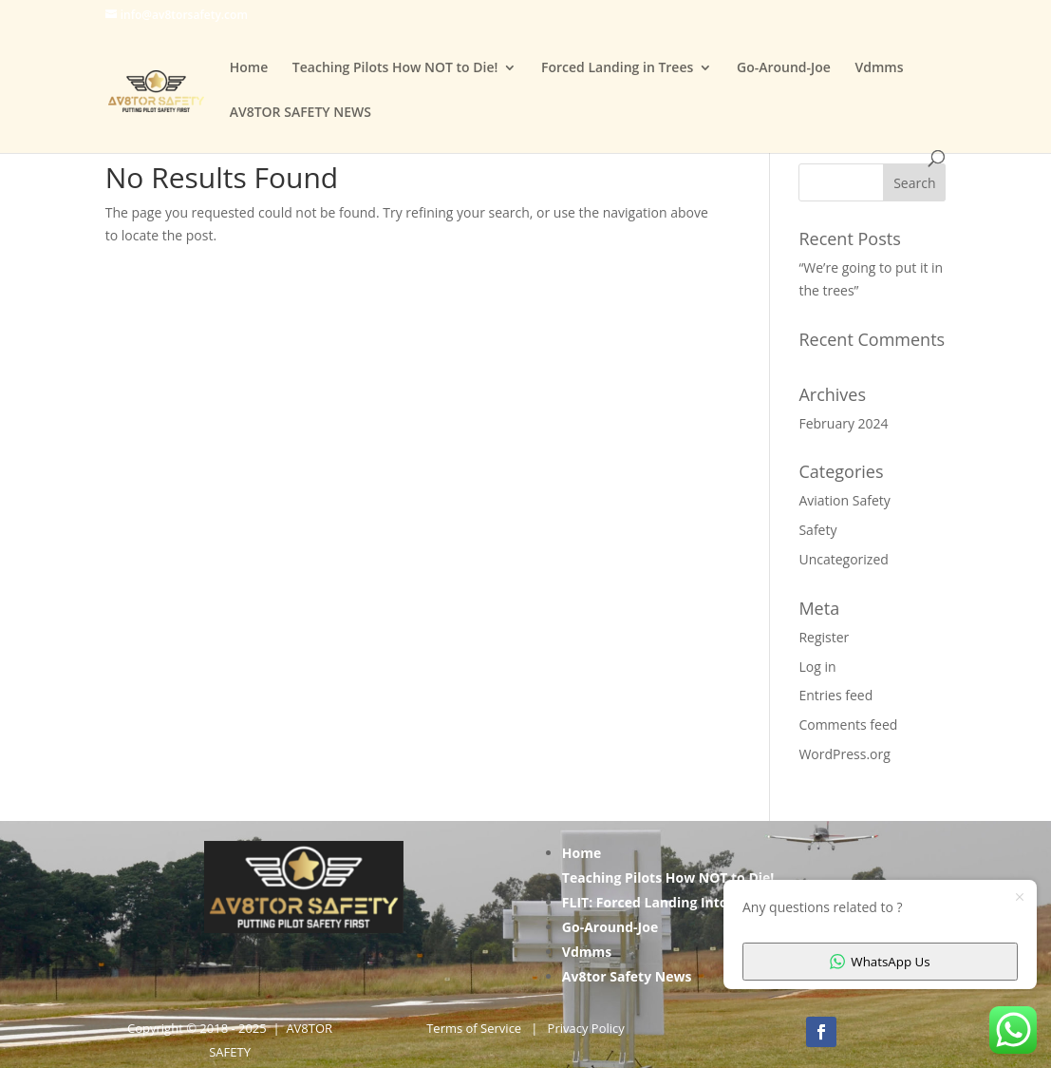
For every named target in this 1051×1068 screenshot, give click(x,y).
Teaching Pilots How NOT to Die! (395, 68)
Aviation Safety (844, 500)
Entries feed (835, 695)
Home (249, 68)
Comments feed (847, 724)
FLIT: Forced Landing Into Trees (664, 902)
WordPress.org (844, 754)
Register (823, 637)
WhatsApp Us (879, 961)
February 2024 (843, 423)
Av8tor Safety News (627, 976)
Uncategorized (843, 559)
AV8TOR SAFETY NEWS (300, 113)
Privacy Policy (586, 1028)
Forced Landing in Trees (617, 68)
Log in (816, 667)
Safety (817, 530)
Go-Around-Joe (784, 68)
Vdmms (878, 68)
